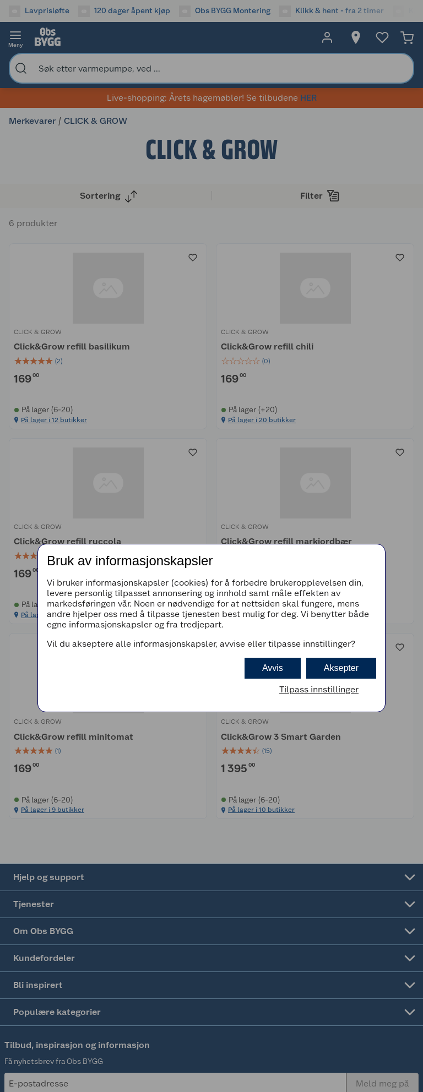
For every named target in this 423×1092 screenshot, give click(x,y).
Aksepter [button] (341, 668)
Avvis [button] (272, 668)
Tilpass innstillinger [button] (319, 689)
